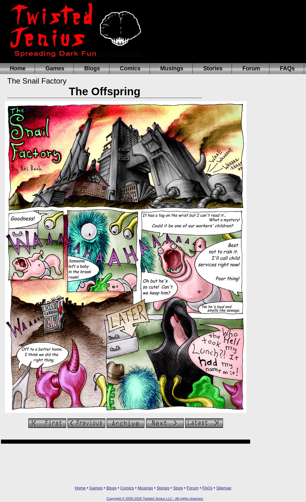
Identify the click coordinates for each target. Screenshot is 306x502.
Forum (251, 68)
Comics (130, 68)
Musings (171, 68)
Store (178, 488)
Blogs (92, 68)
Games (54, 68)
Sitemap (223, 488)
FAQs (287, 68)
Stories (212, 68)
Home (18, 68)
